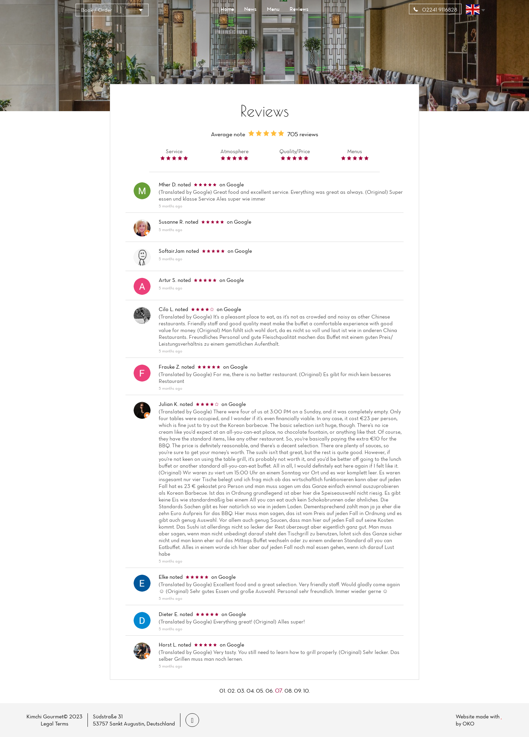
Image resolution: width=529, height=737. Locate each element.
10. (306, 690)
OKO (468, 723)
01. (222, 690)
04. (251, 690)
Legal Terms (54, 723)
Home (227, 8)
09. (298, 690)
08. (289, 690)
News (250, 8)
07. (279, 690)
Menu (273, 8)
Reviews (299, 8)
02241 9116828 (435, 9)
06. (270, 690)
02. (232, 690)
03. (241, 690)
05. (260, 690)
